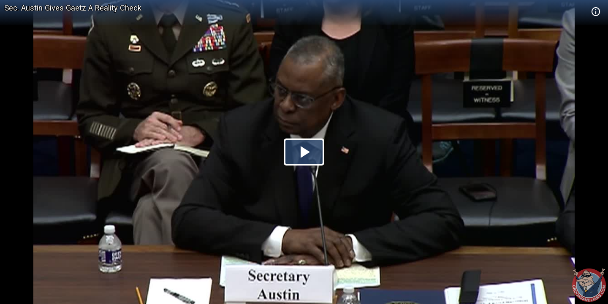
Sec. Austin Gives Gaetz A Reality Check (72, 7)
